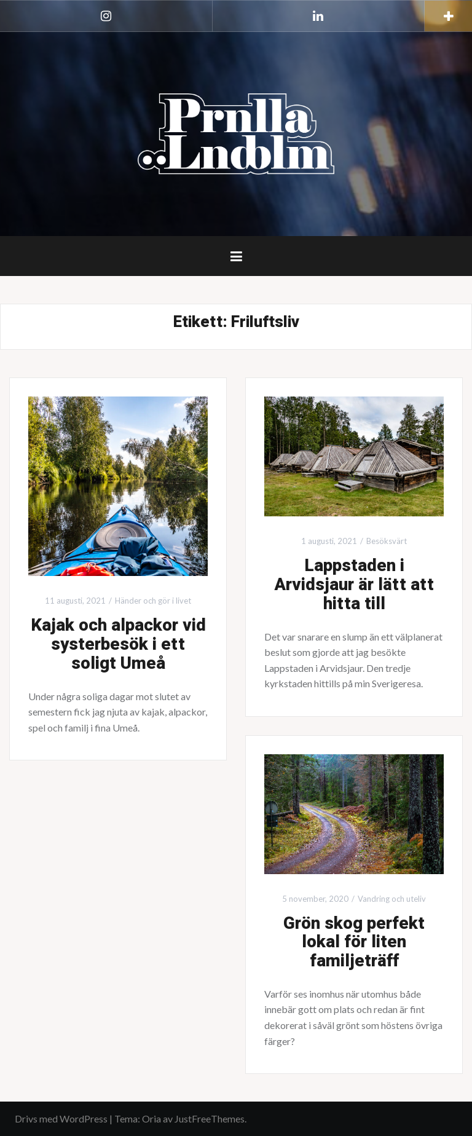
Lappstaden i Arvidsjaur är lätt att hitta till (354, 585)
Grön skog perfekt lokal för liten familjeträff (354, 942)
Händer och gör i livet (153, 600)
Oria (151, 1118)
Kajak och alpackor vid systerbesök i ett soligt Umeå (118, 644)
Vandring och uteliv (392, 899)
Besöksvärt (386, 541)
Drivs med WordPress (61, 1118)
